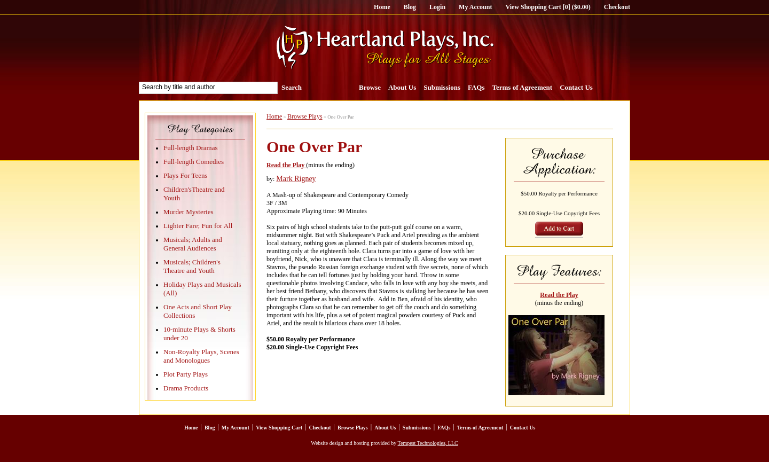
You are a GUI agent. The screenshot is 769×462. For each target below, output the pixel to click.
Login (437, 7)
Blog (410, 7)
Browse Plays (305, 116)
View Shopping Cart (279, 427)
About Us (402, 87)
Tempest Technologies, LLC (428, 443)
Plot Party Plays (185, 374)
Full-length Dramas (190, 148)
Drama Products (185, 388)
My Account (475, 7)
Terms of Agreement (522, 87)
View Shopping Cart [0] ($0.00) (547, 7)
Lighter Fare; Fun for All (197, 226)
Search (291, 87)
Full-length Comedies (193, 162)
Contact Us (576, 87)
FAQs (476, 87)
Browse (370, 87)
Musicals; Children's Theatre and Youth (192, 266)
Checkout (617, 7)
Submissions (441, 87)
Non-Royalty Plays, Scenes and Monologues (201, 356)
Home (382, 7)
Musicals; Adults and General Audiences (192, 244)
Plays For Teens (185, 175)
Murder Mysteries (188, 212)
